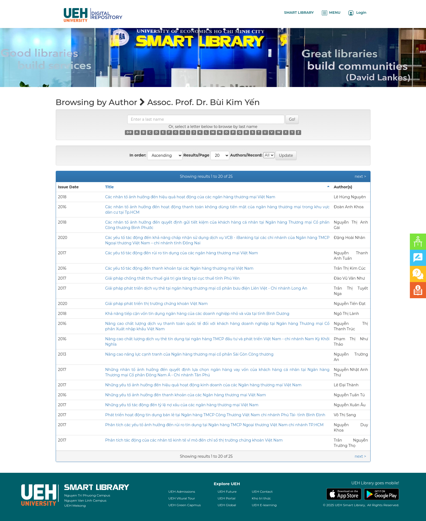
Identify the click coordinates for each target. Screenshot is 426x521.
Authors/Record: (246, 155)
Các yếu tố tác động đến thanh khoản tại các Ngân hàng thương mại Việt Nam (179, 268)
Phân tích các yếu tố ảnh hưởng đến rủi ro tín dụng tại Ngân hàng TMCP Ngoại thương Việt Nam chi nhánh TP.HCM (214, 424)
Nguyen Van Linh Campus (85, 500)
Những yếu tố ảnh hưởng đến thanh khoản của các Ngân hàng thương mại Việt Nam (185, 395)
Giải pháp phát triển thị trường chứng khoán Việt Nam (156, 303)
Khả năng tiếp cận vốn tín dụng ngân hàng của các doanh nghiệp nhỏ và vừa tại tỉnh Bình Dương (197, 313)
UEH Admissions (181, 491)
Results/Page (196, 155)
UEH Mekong (75, 505)
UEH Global (226, 505)
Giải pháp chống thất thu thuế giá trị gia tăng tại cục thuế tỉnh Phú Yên (172, 278)
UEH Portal (226, 498)
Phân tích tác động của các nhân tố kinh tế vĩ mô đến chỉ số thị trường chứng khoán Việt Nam (194, 440)
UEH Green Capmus (184, 505)
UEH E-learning (264, 505)
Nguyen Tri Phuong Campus (87, 495)
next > (360, 176)
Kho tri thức (261, 498)
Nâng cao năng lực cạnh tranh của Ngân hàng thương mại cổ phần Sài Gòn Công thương (189, 354)
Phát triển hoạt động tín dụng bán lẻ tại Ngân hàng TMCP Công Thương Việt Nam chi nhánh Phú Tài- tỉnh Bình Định (215, 414)
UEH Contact (262, 491)
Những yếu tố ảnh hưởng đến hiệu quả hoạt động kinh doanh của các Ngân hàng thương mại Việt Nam (203, 385)
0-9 (129, 132)
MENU (331, 12)
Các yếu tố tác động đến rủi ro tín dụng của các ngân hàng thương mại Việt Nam (181, 253)
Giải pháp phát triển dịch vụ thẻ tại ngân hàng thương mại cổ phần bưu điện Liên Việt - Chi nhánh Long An (206, 288)
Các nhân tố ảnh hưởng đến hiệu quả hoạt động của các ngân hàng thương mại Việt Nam (190, 196)
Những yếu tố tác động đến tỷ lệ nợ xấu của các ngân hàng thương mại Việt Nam (182, 404)
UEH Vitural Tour (181, 498)
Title (109, 187)
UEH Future (227, 491)
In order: (137, 155)
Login (357, 12)
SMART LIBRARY (299, 12)
